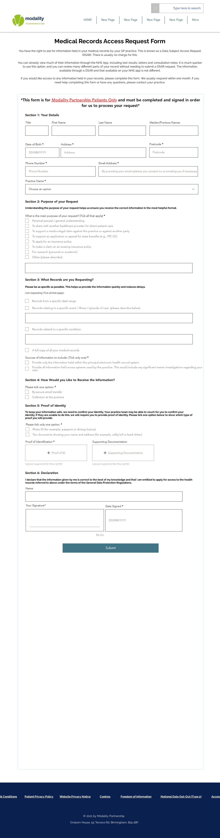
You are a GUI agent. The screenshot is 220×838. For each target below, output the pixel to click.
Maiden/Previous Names (165, 122)
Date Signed (113, 506)
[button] (56, 453)
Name (29, 488)
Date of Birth (33, 144)
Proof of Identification (38, 441)
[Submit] (111, 548)
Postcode (155, 144)
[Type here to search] (184, 8)
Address (66, 144)
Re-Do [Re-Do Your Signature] (100, 535)
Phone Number (35, 163)
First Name (59, 122)
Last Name (105, 122)
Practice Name (34, 181)
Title (28, 122)
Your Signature (35, 505)
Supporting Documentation (109, 441)
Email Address (108, 163)
